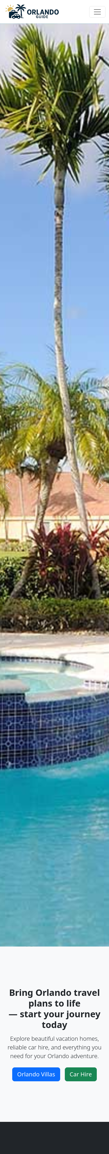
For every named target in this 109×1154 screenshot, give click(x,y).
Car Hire (81, 1074)
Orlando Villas (36, 1074)
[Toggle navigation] (97, 12)
